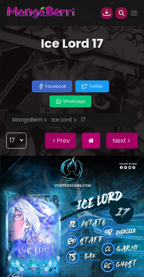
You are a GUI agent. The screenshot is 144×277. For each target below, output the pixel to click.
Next (122, 141)
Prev (60, 141)
